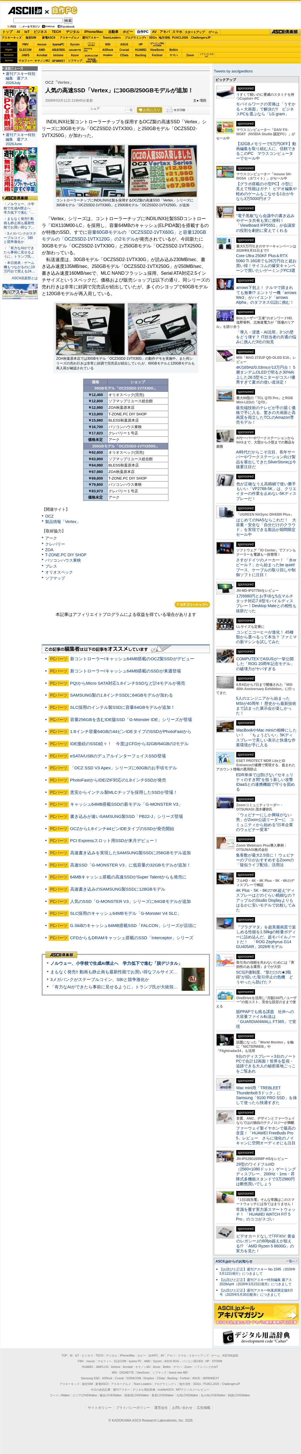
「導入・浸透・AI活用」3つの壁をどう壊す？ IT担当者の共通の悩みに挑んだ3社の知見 (266, 337)
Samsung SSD (90, 1378)
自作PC (63, 10)
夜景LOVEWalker (163, 1395)
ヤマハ (174, 55)
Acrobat (42, 55)
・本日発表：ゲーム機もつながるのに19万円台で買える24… (19, 267)
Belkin (173, 49)
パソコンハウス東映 (63, 560)
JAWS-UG (102, 1366)
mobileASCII (166, 1389)
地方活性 (164, 37)
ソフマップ (75, 60)
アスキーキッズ (12, 37)
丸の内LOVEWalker (213, 1395)
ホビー (128, 32)
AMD (42, 49)
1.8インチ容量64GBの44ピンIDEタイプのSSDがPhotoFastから (130, 731)
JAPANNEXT (58, 61)
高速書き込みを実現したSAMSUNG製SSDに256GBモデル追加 (130, 852)
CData (124, 55)
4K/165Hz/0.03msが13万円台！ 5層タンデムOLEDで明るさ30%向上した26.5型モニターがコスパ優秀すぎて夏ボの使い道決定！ (265, 374)
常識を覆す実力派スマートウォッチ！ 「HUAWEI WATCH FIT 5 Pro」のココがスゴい (266, 1214)
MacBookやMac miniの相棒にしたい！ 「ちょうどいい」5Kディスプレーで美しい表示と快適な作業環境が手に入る (266, 737)
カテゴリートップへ (192, 604)
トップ (7, 32)
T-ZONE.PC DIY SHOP (66, 555)
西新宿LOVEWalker (136, 1395)
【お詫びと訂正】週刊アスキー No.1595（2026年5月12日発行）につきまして (258, 1271)
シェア (95, 108)
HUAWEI (141, 49)
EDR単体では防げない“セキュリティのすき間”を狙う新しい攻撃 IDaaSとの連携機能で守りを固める (266, 782)
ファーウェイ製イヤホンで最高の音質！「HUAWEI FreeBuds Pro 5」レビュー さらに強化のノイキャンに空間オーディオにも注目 (266, 1135)
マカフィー (25, 60)
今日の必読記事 (100, 1389)
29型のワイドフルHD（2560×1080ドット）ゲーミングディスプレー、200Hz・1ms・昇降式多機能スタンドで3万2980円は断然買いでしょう (266, 1174)
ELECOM (25, 49)
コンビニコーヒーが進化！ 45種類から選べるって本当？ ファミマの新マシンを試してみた (266, 637)
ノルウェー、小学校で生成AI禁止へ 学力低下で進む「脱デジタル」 (116, 963)
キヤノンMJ (42, 60)
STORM (217, 1361)
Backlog (140, 55)
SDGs (153, 37)
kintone (58, 55)
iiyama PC (135, 1361)
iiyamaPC (58, 44)
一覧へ (290, 1261)
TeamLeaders (112, 37)
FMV (25, 44)
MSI (107, 44)
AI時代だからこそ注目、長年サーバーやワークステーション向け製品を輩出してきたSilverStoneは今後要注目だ (266, 459)
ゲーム (213, 32)
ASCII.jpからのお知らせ (234, 1261)
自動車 (113, 32)
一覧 (130, 110)
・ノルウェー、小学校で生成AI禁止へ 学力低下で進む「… (19, 208)
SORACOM (133, 1378)
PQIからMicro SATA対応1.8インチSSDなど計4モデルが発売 (127, 683)
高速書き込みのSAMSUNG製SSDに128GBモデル (117, 889)
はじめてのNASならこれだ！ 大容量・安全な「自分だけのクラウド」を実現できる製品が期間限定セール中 (266, 527)
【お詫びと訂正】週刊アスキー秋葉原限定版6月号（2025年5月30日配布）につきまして (256, 1292)
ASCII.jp (25, 10)
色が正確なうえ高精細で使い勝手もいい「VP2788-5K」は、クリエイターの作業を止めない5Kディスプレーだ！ (266, 491)
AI (18, 32)
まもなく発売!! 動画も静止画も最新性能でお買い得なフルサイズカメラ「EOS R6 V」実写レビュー (145, 971)
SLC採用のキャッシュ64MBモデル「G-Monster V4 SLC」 (125, 913)
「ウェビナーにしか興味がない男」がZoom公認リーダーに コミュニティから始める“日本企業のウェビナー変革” (265, 822)
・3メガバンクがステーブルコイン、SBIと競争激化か (20, 238)
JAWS (25, 55)
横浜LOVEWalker (111, 1395)
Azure (75, 55)
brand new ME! (178, 1372)
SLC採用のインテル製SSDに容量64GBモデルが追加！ (122, 707)
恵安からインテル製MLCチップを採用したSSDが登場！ (123, 792)
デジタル (73, 32)
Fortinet (157, 55)
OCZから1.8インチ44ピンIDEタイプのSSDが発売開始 (122, 828)
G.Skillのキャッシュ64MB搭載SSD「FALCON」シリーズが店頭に (133, 925)
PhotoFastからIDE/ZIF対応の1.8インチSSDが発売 (118, 780)
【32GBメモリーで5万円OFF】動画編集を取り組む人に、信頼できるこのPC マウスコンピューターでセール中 (266, 151)
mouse (41, 44)
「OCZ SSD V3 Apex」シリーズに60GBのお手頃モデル (123, 767)
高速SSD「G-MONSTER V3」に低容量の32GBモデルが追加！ (130, 865)
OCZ (49, 516)
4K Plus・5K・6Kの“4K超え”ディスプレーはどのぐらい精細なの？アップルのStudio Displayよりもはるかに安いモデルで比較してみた (266, 900)
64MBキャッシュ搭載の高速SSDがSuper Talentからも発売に (128, 876)
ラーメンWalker (60, 1395)
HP (141, 44)
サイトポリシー (100, 1408)
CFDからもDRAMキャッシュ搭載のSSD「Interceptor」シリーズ (131, 937)
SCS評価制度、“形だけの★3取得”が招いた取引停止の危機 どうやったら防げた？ (264, 977)
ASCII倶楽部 (285, 32)
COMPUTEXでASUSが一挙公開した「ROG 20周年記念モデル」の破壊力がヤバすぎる (265, 664)
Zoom (190, 55)
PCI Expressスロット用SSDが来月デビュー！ (114, 840)
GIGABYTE (75, 50)
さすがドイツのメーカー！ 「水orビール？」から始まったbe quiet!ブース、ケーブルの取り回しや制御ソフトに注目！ (266, 567)
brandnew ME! (91, 60)
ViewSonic (157, 49)
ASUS (124, 44)
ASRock (107, 49)
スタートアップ (194, 32)
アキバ (165, 32)
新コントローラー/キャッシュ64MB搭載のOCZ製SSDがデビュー (132, 658)
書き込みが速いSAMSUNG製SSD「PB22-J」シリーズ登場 (126, 816)
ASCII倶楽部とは (25, 278)
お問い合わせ (182, 1408)
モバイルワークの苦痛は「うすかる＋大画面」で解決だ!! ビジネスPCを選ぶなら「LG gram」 (266, 109)
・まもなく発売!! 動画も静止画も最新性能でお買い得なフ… (19, 223)
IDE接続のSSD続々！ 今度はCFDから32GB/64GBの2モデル (129, 743)
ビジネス (40, 32)
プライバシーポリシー (133, 1408)
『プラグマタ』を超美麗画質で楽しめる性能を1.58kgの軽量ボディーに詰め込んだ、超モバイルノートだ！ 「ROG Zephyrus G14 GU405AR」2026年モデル (266, 937)
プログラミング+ (135, 37)
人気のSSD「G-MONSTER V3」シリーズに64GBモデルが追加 (130, 901)
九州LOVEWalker (187, 1395)
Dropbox (108, 55)
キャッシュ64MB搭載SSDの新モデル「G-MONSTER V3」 (126, 804)
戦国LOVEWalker (239, 1395)
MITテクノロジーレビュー (192, 1389)
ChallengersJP (200, 37)
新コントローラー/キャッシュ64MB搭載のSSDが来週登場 (125, 670)
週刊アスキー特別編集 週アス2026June (20, 139)
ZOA (49, 549)
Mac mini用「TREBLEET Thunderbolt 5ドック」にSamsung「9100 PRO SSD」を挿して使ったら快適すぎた (266, 1095)
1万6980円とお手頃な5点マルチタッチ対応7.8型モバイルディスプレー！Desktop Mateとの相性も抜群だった (266, 603)
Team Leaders (142, 1384)
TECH (56, 32)
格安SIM (31, 37)
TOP (64, 1355)
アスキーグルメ (70, 37)
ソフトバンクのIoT (207, 55)
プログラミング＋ (165, 1384)
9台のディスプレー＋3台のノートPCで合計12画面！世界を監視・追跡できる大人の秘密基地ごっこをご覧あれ (266, 1063)
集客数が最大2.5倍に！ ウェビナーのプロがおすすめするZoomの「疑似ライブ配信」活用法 (265, 860)
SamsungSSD (88, 49)
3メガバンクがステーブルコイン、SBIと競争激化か (99, 979)
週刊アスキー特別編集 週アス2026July (20, 78)
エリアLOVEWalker (84, 1395)
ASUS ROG (58, 49)
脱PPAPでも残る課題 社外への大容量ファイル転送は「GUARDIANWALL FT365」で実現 (266, 1019)
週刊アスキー (90, 37)
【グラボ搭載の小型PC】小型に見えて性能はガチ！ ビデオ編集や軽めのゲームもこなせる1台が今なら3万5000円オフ (266, 191)
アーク (51, 538)
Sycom (75, 44)
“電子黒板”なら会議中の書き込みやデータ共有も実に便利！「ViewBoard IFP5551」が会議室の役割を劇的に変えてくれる (265, 223)
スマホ (177, 32)
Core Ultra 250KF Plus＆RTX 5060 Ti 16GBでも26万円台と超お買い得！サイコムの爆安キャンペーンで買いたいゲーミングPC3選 (266, 263)
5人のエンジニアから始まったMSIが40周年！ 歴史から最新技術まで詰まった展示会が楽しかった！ (266, 705)
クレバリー (55, 544)
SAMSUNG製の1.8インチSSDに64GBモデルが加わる (121, 695)
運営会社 (161, 1408)
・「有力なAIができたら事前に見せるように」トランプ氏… (19, 252)
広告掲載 (203, 1408)
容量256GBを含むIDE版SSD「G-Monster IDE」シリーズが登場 (131, 719)
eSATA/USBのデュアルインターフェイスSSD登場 (118, 755)
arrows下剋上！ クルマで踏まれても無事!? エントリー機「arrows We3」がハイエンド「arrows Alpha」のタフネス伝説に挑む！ (266, 295)
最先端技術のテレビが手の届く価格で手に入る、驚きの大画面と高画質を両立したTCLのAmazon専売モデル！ (266, 415)
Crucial (124, 49)
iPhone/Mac (93, 32)
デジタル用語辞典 (144, 1389)
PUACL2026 (180, 37)
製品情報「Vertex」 (62, 521)
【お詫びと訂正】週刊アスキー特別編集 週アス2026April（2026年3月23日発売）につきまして (256, 1282)
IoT (27, 32)
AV (154, 32)
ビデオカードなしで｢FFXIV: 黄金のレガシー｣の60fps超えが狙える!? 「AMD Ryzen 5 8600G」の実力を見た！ (265, 1243)
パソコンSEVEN (91, 44)
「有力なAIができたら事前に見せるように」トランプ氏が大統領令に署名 (120, 986)
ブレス (51, 566)
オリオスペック (59, 572)
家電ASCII (48, 37)
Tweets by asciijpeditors (233, 71)
